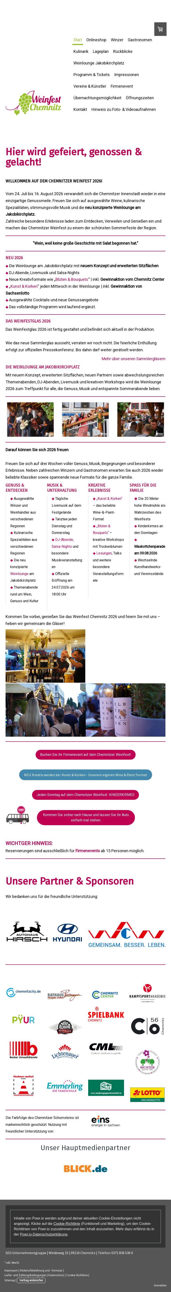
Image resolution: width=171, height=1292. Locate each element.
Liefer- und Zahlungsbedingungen (25, 1274)
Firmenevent (122, 86)
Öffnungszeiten (140, 97)
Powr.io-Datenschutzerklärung (43, 1234)
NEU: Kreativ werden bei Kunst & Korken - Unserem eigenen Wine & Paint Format (85, 774)
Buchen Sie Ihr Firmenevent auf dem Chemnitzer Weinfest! (85, 754)
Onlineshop (96, 39)
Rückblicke (122, 51)
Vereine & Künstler (89, 86)
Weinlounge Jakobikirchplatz (98, 63)
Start (77, 39)
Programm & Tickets (91, 74)
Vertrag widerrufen (31, 1280)
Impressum (11, 1270)
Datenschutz (56, 1274)
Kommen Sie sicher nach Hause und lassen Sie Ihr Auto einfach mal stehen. (86, 817)
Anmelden (160, 1285)
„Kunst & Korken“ (109, 498)
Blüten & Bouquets (71, 279)
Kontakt (80, 109)
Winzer (117, 39)
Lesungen (104, 553)
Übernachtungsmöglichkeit (97, 97)
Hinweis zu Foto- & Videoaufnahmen (124, 109)
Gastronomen (140, 39)
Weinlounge (19, 574)
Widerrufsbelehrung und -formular (41, 1270)
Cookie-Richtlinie (66, 1223)
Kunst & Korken (23, 286)
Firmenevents (87, 850)
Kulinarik (80, 51)
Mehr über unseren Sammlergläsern (133, 358)
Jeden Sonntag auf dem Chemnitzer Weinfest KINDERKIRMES (85, 794)
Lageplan (101, 51)
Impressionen (126, 74)
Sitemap (9, 1280)
